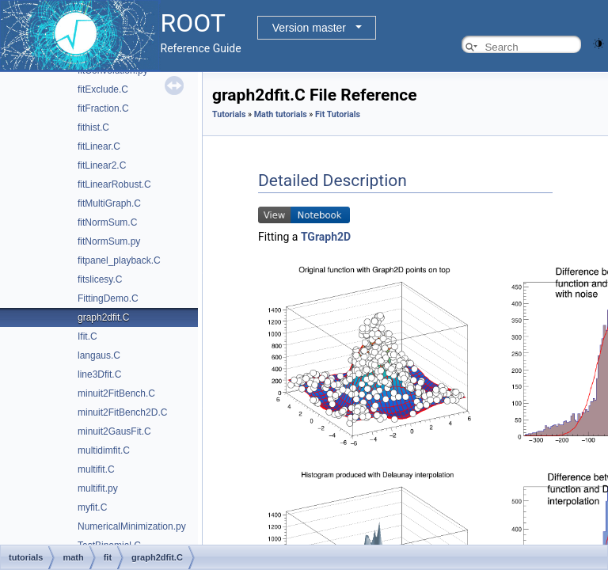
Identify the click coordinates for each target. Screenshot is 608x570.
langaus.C (99, 355)
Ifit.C (87, 336)
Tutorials (228, 114)
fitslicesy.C (100, 279)
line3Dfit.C (99, 374)
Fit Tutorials (337, 114)
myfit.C (92, 507)
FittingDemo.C (108, 298)
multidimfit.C (104, 450)
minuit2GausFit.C (114, 431)
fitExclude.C (103, 89)
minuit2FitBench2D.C (122, 412)
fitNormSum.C (107, 222)
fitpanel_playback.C (119, 260)
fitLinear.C (99, 146)
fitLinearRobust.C (114, 184)
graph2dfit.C (103, 317)
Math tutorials (280, 114)
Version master (309, 27)
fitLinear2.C (102, 165)
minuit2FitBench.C (116, 393)
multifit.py (98, 488)
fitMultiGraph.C (109, 203)
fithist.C (93, 127)
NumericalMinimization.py (132, 526)
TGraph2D (326, 236)
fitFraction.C (103, 108)
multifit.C (96, 469)
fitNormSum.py (109, 241)
